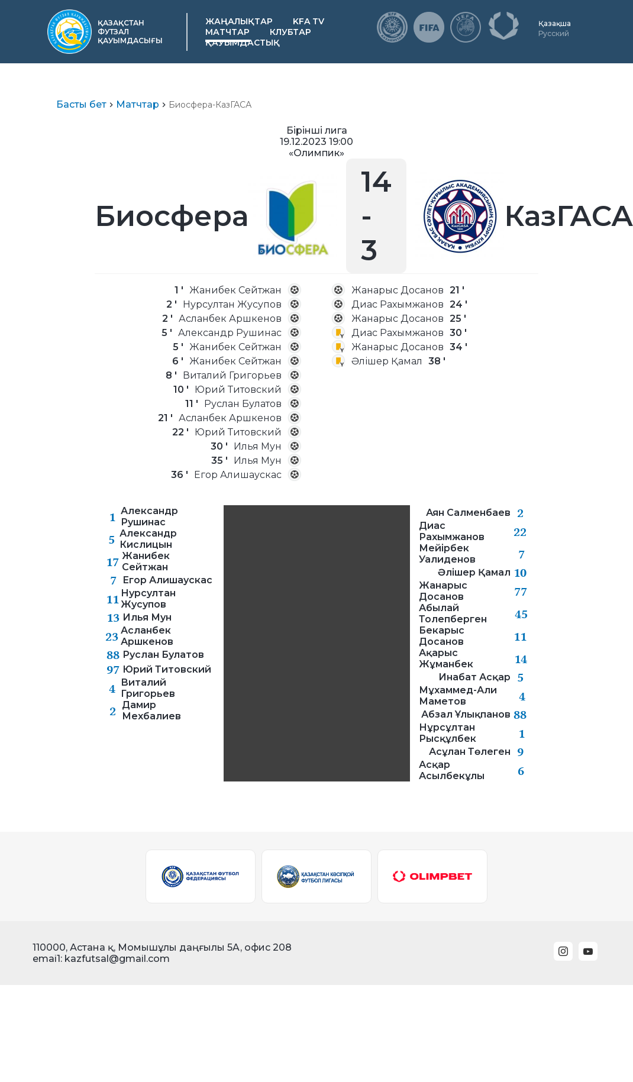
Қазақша (554, 23)
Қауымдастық (242, 42)
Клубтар (290, 32)
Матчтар (227, 32)
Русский (553, 33)
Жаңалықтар (239, 21)
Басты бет (81, 104)
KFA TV (308, 21)
